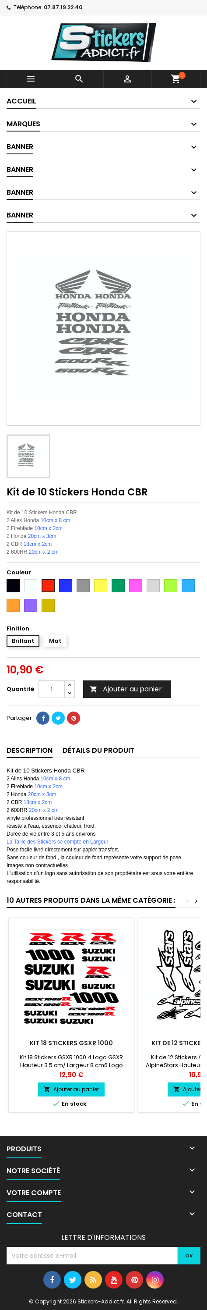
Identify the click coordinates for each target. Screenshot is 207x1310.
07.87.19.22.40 (63, 7)
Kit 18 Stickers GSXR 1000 (71, 1043)
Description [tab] (30, 750)
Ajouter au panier (126, 689)
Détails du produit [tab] (98, 750)
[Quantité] (52, 689)
